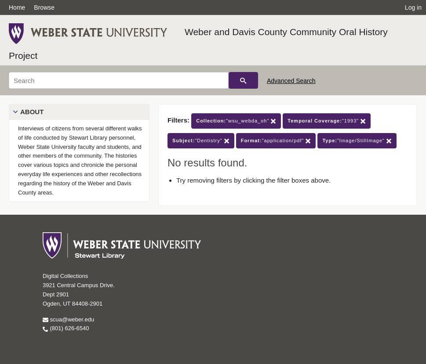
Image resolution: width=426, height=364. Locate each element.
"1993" (327, 121)
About (32, 111)
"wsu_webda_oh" (236, 121)
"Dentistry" (200, 141)
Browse (44, 7)
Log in (413, 7)
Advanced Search (291, 80)
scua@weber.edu (68, 319)
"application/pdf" (276, 141)
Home (17, 7)
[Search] (119, 80)
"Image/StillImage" (356, 141)
